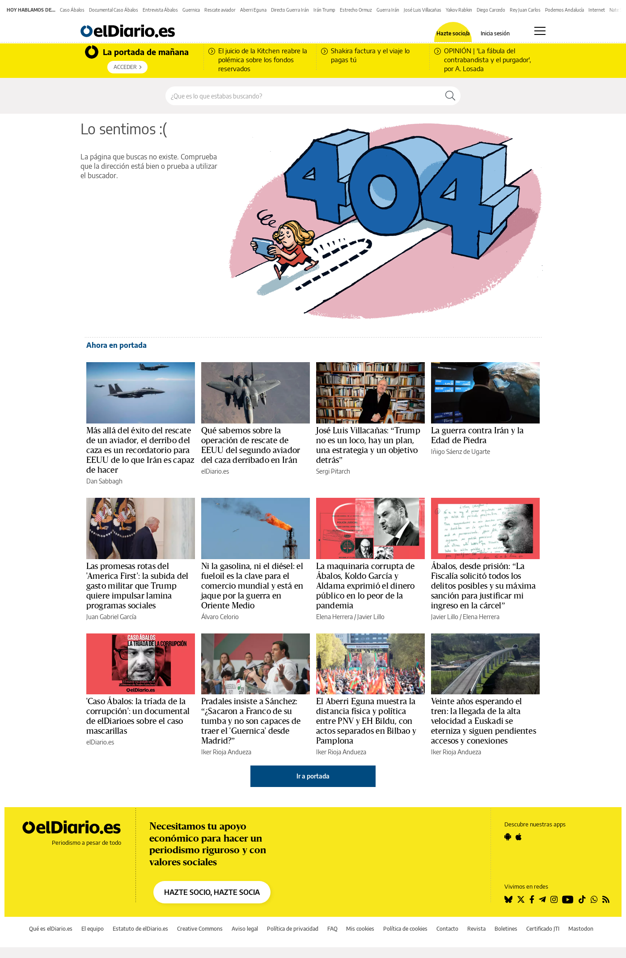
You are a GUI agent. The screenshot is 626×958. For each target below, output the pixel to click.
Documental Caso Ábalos (113, 10)
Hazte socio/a (453, 33)
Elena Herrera (334, 616)
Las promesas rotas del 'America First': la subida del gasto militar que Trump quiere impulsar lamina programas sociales (137, 586)
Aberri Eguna (253, 10)
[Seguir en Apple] (519, 837)
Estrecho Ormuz (356, 10)
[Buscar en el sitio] (302, 95)
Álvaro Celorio (220, 616)
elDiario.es (215, 471)
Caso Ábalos (72, 10)
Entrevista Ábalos (160, 10)
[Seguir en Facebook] (531, 899)
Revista (476, 928)
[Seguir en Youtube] (568, 899)
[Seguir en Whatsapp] (594, 899)
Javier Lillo (371, 616)
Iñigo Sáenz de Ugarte (460, 451)
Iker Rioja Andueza (226, 752)
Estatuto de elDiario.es (140, 928)
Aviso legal (245, 928)
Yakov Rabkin (459, 10)
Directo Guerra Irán (290, 10)
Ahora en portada (116, 345)
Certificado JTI (542, 928)
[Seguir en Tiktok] (582, 899)
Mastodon (580, 928)
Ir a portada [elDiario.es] (313, 776)
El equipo (92, 928)
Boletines (506, 928)
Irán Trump (324, 10)
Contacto (447, 928)
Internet (596, 10)
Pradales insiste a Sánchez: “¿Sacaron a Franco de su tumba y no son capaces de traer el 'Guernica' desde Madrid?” (250, 721)
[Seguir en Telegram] (542, 899)
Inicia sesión (495, 33)
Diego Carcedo (491, 10)
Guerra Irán (387, 10)
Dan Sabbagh (104, 481)
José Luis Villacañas (422, 10)
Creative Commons (200, 928)
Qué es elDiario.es (50, 928)
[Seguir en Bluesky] (508, 899)
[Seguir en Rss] (605, 899)
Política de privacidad (292, 928)
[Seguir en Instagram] (554, 899)
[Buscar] (450, 95)
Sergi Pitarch (333, 471)
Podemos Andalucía (564, 10)
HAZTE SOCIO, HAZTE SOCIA (212, 892)
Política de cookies (405, 928)
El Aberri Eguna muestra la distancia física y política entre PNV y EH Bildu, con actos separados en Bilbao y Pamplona (366, 721)
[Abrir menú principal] (540, 31)
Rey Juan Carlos (525, 10)
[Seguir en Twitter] (521, 899)
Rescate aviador (220, 10)
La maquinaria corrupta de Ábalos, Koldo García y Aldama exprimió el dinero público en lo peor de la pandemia (365, 586)
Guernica (191, 10)
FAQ (332, 928)
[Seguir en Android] (507, 837)
